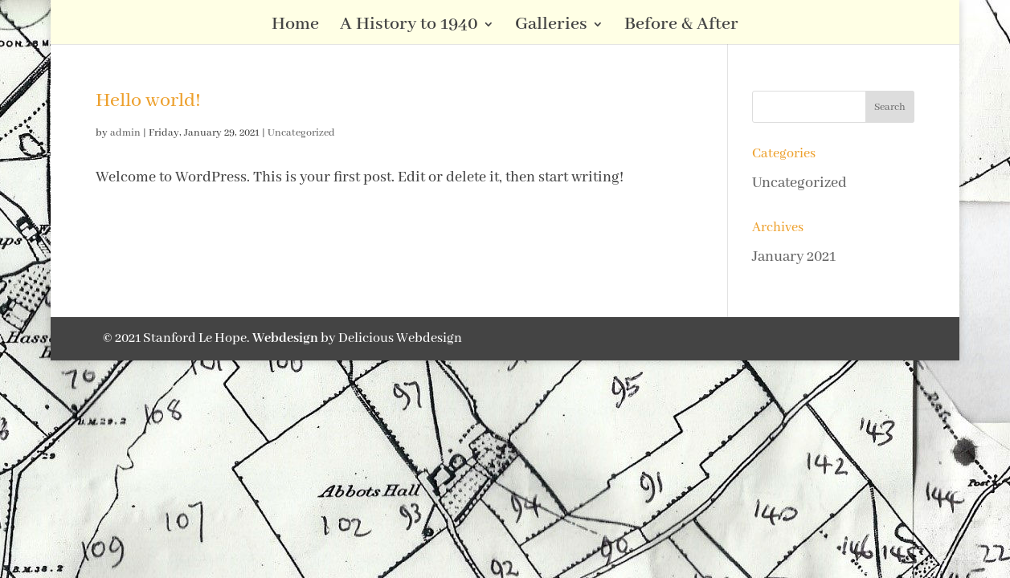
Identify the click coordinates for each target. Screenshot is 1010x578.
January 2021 (794, 257)
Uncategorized (301, 133)
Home (295, 26)
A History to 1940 (409, 26)
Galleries (551, 26)
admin (125, 133)
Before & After (681, 26)
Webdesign (285, 338)
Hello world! (148, 100)
